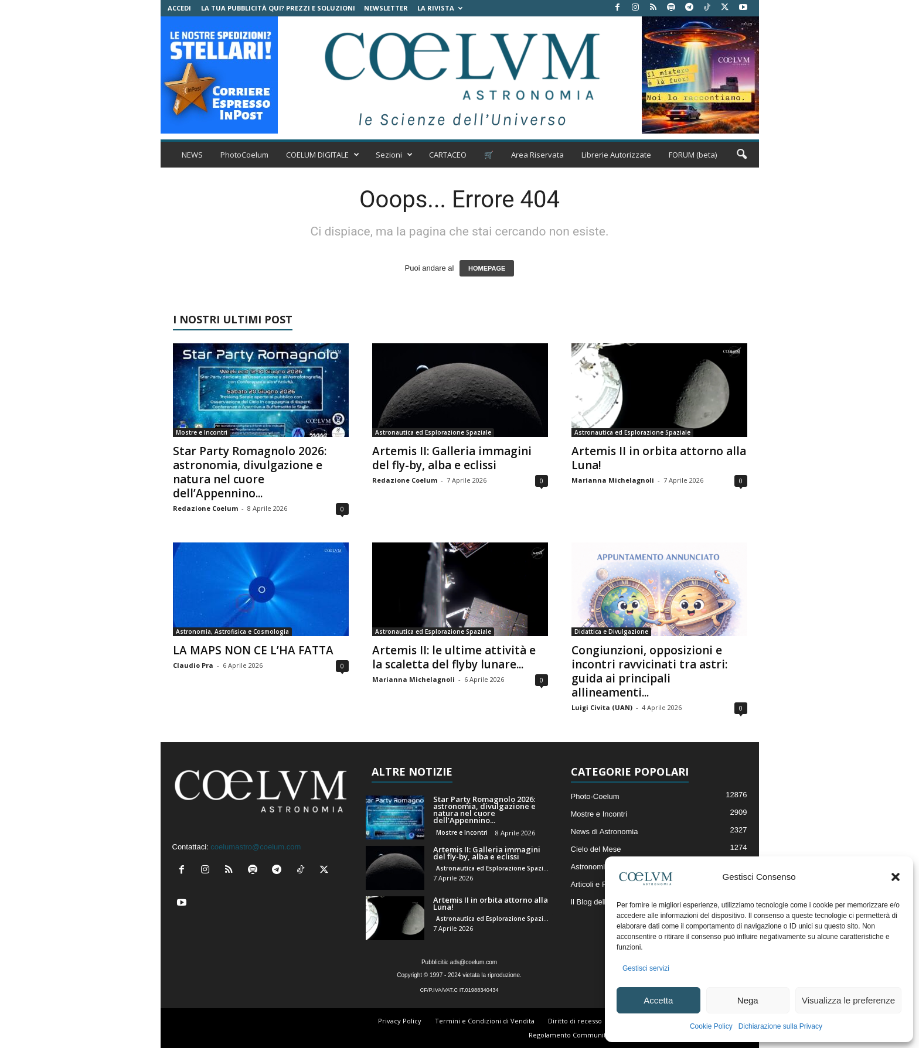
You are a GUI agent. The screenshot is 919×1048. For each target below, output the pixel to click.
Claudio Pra (193, 665)
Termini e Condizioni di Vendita (485, 1020)
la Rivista (439, 8)
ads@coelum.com (473, 962)
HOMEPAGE (486, 268)
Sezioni (394, 155)
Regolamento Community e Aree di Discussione (604, 1034)
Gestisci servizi (645, 968)
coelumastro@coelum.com (255, 846)
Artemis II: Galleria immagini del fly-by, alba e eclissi (452, 458)
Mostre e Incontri (201, 432)
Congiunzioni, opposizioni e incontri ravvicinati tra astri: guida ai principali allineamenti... (649, 671)
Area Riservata (537, 154)
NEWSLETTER (386, 8)
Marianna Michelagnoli (612, 480)
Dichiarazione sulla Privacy (780, 1026)
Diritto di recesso (575, 1020)
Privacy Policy (399, 1020)
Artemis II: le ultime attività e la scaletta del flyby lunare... (454, 657)
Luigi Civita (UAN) (601, 707)
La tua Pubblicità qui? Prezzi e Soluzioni (278, 8)
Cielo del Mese (596, 849)
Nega (747, 1000)
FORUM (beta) (693, 154)
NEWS (192, 154)
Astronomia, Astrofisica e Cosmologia (232, 631)
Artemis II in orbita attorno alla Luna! (658, 458)
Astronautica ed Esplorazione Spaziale (433, 432)
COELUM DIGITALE (322, 155)
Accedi (179, 8)
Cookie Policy (711, 1026)
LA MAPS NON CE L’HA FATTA (253, 650)
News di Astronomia (604, 831)
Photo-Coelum (595, 796)
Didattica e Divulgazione (611, 631)
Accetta (658, 1000)
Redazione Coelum (205, 508)
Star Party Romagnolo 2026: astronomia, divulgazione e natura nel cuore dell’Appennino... (249, 472)
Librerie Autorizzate (616, 154)
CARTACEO (448, 154)
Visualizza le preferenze (848, 1000)
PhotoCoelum (244, 154)
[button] (895, 877)
